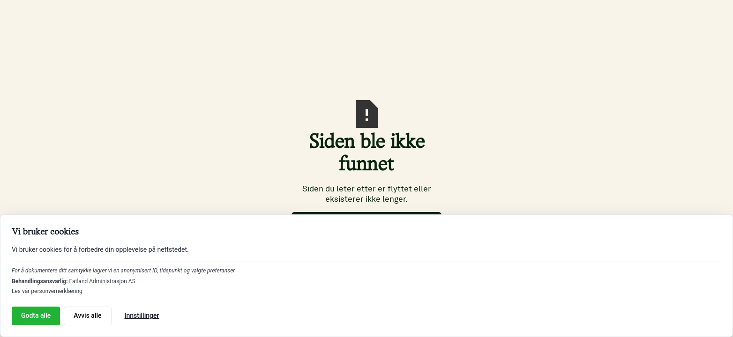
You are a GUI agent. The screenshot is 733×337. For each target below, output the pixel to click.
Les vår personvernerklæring (47, 291)
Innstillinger (142, 315)
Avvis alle (87, 315)
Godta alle (36, 315)
